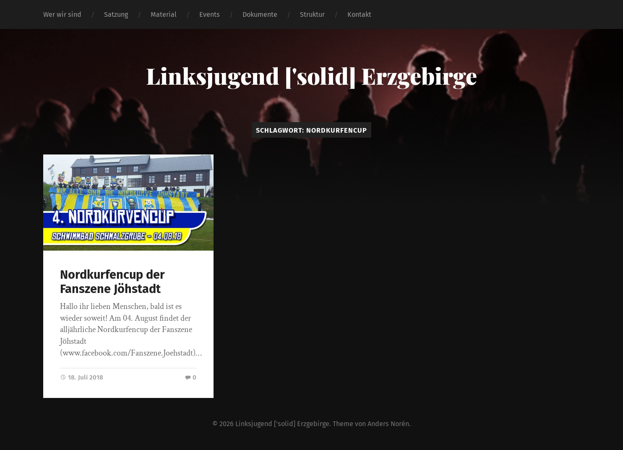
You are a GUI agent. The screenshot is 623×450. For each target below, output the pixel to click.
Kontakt (359, 14)
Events (209, 14)
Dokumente (259, 14)
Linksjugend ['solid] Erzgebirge (311, 75)
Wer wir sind (62, 14)
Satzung (116, 14)
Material (164, 14)
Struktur (312, 14)
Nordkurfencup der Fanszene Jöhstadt (112, 282)
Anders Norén (388, 424)
